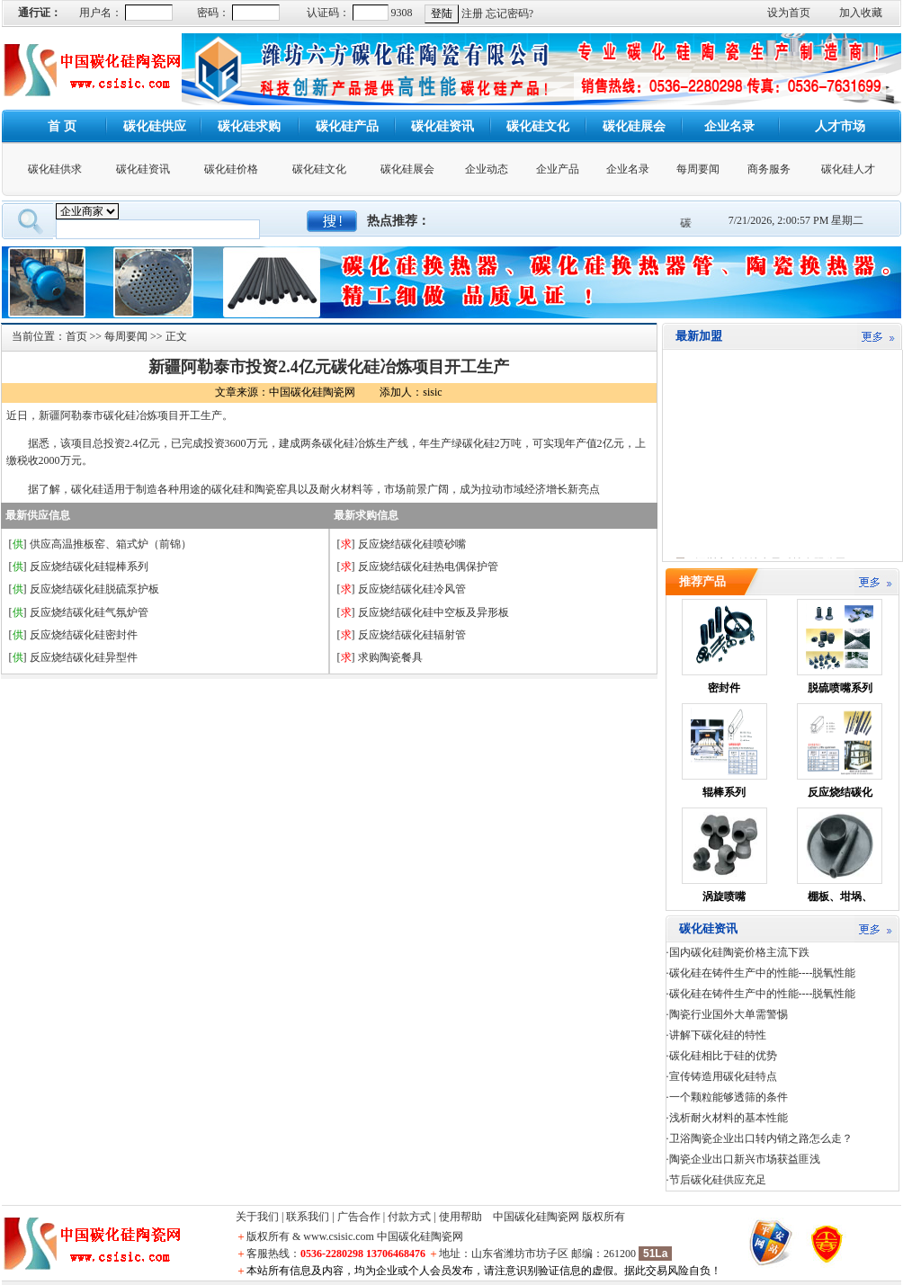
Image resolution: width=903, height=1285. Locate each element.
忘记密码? (509, 13)
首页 (76, 336)
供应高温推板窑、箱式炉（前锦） (111, 544)
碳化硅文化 (319, 169)
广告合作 (358, 1216)
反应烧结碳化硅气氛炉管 (89, 612)
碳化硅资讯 (143, 169)
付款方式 (409, 1216)
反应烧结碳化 (840, 792)
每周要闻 (698, 169)
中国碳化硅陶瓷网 (536, 1216)
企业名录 (627, 169)
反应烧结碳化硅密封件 (84, 635)
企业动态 (486, 169)
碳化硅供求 (55, 169)
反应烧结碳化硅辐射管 (412, 635)
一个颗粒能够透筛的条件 (728, 1097)
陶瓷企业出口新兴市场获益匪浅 (744, 1159)
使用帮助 (460, 1216)
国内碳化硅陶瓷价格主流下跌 (739, 952)
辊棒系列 (724, 792)
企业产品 (557, 169)
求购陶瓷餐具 (390, 657)
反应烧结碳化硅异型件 (84, 657)
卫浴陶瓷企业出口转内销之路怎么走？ (761, 1138)
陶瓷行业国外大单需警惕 (728, 1014)
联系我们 (307, 1216)
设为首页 (788, 12)
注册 (472, 13)
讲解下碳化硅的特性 (717, 1035)
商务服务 (769, 169)
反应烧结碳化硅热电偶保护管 (428, 566)
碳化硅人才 (848, 169)
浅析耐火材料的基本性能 (728, 1117)
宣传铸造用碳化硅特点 (723, 1076)
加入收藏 (860, 12)
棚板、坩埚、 (840, 896)
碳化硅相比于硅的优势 (723, 1055)
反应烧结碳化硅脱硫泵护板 (94, 589)
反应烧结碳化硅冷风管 (412, 589)
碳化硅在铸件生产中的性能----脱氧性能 (762, 973)
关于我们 (257, 1216)
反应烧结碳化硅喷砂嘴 (412, 544)
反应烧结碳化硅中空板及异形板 (433, 612)
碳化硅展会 (407, 169)
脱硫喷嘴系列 (840, 688)
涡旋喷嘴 (724, 896)
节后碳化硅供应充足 (717, 1179)
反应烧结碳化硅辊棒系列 (89, 566)
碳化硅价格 (231, 169)
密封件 (724, 688)
